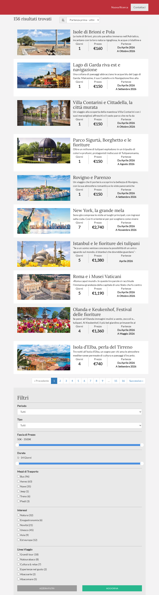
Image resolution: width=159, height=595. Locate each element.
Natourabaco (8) (28, 559)
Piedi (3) (23, 501)
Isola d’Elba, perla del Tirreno (102, 347)
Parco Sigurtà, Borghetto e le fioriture (102, 142)
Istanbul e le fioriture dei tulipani (106, 243)
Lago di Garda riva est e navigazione (96, 67)
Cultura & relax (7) (29, 564)
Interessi (22, 510)
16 (123, 380)
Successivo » (136, 380)
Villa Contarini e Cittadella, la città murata (102, 105)
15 (115, 380)
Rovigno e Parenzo (92, 177)
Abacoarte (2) (26, 574)
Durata (21, 453)
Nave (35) (24, 486)
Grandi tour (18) (28, 554)
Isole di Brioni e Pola (94, 32)
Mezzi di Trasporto (27, 471)
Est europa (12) (27, 539)
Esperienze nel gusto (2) (32, 569)
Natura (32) (25, 515)
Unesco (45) (25, 530)
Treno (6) (23, 496)
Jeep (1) (23, 491)
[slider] (17, 445)
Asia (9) (23, 535)
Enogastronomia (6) (29, 520)
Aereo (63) (24, 481)
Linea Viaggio (24, 549)
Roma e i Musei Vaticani (97, 276)
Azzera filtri (46, 588)
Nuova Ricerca (119, 7)
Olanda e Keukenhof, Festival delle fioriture (102, 312)
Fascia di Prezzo (26, 434)
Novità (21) (25, 525)
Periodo (21, 405)
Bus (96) (23, 476)
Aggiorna (112, 588)
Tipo (19, 419)
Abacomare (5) (27, 579)
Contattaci (140, 7)
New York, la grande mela (98, 210)
